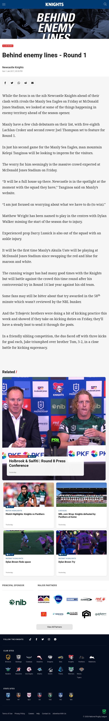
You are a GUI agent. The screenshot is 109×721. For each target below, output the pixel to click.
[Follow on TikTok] (30, 639)
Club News (7, 46)
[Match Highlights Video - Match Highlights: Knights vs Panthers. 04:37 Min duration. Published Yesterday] (28, 505)
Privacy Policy (20, 713)
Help (38, 713)
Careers (31, 713)
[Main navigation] (3, 4)
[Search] (105, 4)
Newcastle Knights (13, 67)
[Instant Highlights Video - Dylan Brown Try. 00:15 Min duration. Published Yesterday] (81, 553)
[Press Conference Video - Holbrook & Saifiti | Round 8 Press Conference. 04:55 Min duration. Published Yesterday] (54, 428)
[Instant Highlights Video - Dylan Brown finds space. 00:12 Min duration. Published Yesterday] (28, 553)
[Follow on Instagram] (49, 639)
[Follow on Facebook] (36, 639)
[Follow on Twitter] (43, 639)
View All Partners (54, 627)
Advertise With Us (59, 713)
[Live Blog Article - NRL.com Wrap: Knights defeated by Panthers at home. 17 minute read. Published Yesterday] (81, 505)
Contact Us (46, 713)
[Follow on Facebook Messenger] (55, 639)
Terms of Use (7, 713)
